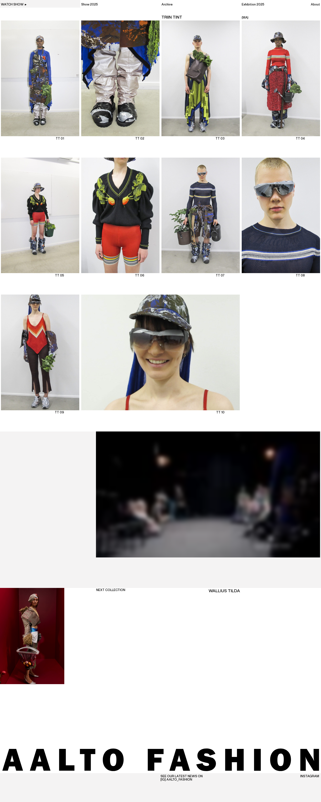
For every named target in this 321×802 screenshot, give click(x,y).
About (315, 4)
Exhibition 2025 (253, 4)
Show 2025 (89, 4)
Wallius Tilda (224, 591)
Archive (167, 4)
